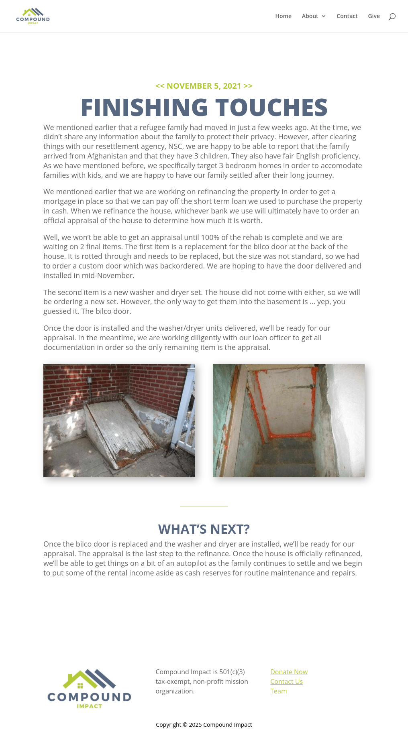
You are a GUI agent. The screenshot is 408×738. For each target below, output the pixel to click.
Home (283, 16)
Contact (347, 16)
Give (374, 16)
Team (278, 691)
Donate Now (289, 671)
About (310, 16)
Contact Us (286, 681)
